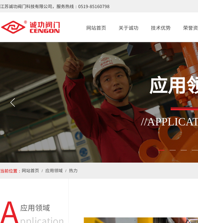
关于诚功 (128, 27)
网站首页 (96, 27)
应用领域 (54, 170)
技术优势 (161, 27)
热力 (73, 170)
